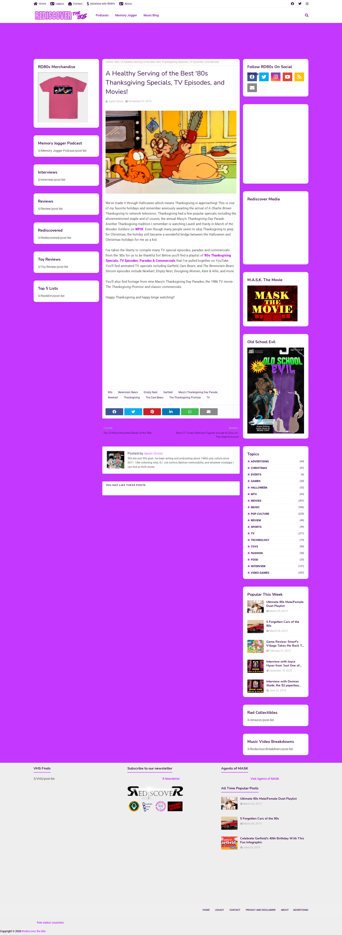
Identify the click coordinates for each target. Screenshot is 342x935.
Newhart (113, 397)
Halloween (277, 487)
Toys (277, 546)
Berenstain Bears (128, 392)
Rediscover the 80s (34, 931)
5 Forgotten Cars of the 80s (282, 624)
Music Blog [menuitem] (151, 15)
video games (277, 572)
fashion (277, 553)
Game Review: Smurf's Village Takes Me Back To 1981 (285, 644)
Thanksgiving (132, 397)
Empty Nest (150, 392)
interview (277, 566)
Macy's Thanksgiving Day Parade (197, 392)
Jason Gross (115, 101)
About (125, 3)
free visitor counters (50, 922)
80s (117, 62)
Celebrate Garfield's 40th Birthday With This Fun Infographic (272, 840)
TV (208, 397)
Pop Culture (277, 513)
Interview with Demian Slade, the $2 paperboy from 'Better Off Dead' (282, 683)
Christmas (277, 468)
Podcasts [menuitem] (102, 15)
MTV (277, 494)
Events (277, 474)
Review (277, 520)
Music (277, 507)
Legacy (57, 3)
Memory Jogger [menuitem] (126, 15)
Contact (75, 3)
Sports (277, 527)
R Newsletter (171, 778)
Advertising (277, 461)
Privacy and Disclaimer (260, 910)
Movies (277, 500)
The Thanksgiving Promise (185, 397)
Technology (277, 540)
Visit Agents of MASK (265, 778)
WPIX (139, 229)
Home (40, 3)
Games (277, 481)
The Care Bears (154, 397)
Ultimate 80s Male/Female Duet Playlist (285, 604)
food (277, 559)
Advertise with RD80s (101, 3)
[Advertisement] (171, 40)
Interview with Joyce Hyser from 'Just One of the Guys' (282, 664)
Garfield (168, 392)
